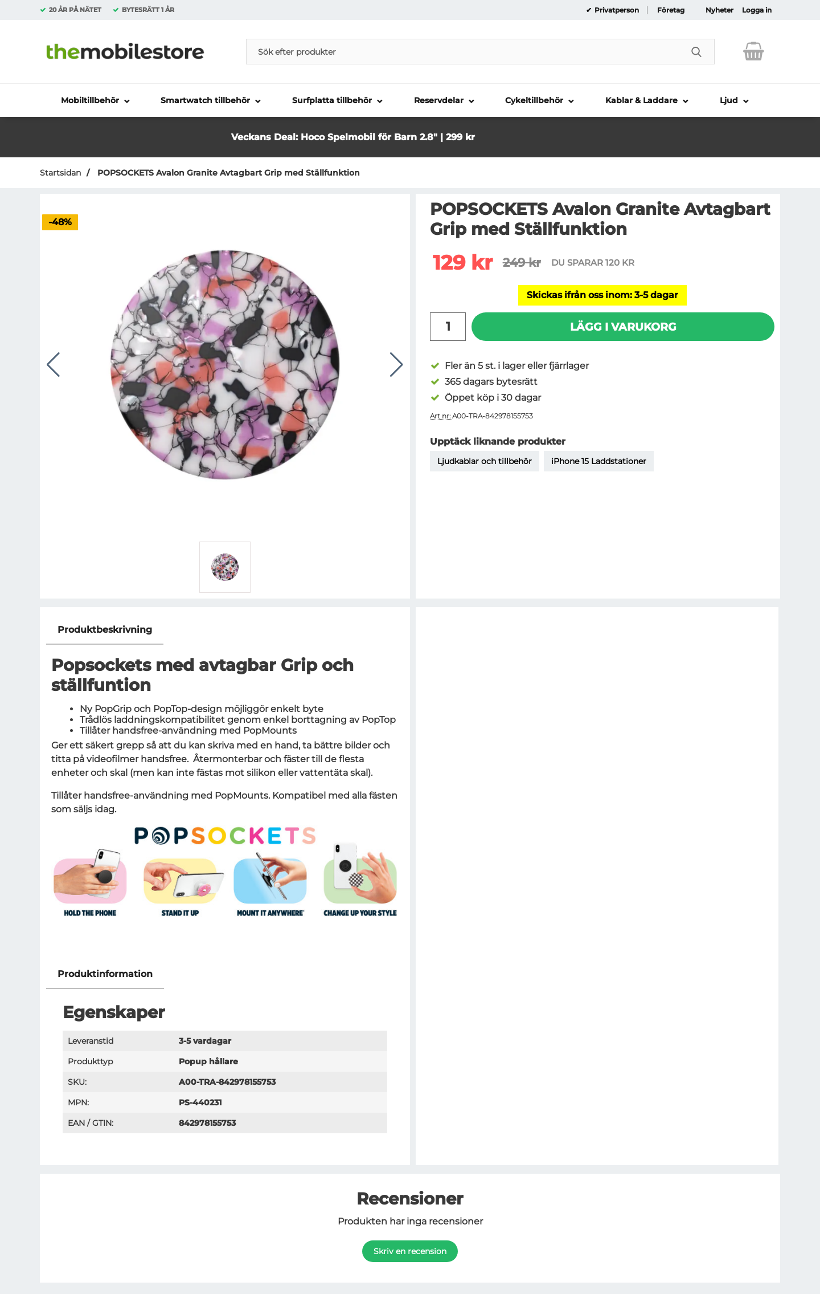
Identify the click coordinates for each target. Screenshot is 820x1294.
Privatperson (616, 10)
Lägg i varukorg (623, 326)
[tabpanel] (225, 787)
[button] (532, 126)
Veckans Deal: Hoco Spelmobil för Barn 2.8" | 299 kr (353, 137)
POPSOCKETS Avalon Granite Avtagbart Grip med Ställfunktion (227, 173)
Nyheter (719, 10)
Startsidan (60, 173)
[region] (225, 630)
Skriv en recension (410, 1251)
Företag (670, 10)
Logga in (757, 10)
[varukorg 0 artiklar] (753, 51)
